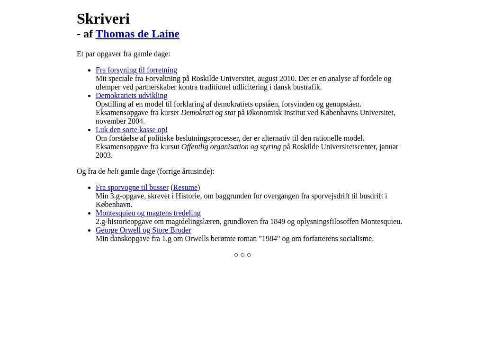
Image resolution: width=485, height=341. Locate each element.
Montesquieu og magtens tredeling (148, 213)
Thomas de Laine (138, 33)
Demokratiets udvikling (132, 95)
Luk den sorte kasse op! (132, 130)
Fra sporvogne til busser (132, 187)
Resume (185, 187)
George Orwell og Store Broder (143, 230)
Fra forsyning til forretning (136, 70)
